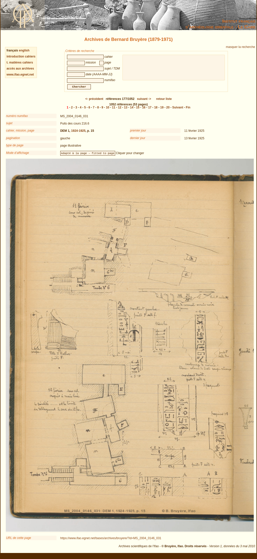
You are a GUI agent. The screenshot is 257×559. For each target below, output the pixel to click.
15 (137, 110)
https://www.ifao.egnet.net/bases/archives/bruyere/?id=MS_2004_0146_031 (110, 541)
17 (149, 110)
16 (143, 110)
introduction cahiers (21, 56)
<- (94, 102)
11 (113, 110)
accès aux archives (20, 68)
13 (125, 110)
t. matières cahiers (20, 62)
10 (107, 110)
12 (119, 110)
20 (167, 110)
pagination (13, 141)
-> (144, 102)
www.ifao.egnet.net (20, 74)
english (24, 50)
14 (131, 110)
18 (155, 110)
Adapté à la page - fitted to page (87, 156)
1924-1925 (78, 134)
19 (161, 110)
